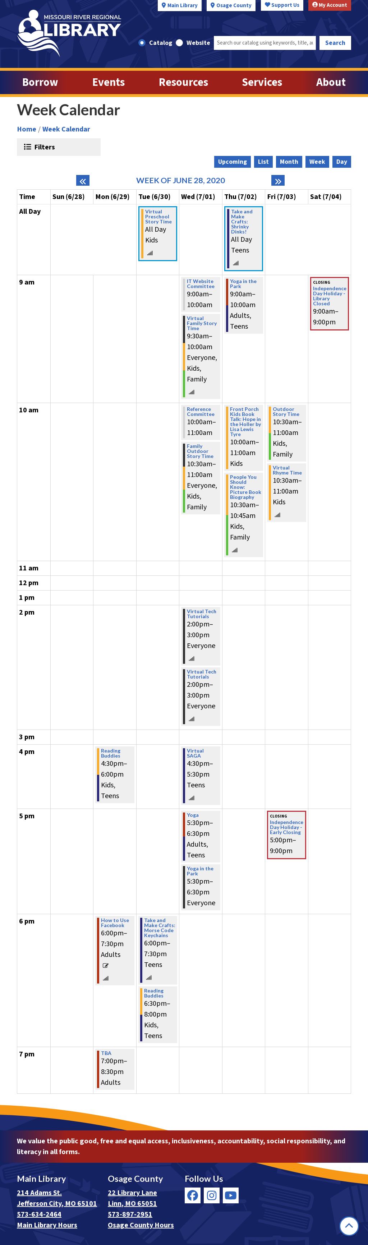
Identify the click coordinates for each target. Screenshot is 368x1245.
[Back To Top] (349, 1226)
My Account (329, 5)
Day (341, 161)
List (263, 161)
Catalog (160, 42)
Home (26, 129)
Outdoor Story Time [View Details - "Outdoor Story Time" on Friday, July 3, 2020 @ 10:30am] (286, 412)
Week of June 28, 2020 (180, 180)
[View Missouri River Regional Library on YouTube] (231, 1195)
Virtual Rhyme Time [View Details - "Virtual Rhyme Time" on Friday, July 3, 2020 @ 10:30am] (287, 470)
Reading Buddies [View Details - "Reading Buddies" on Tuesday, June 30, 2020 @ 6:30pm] (154, 993)
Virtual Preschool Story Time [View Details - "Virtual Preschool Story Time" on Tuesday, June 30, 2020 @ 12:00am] (158, 216)
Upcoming (232, 161)
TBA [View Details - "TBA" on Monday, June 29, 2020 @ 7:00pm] (106, 1053)
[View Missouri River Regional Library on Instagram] (212, 1195)
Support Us (282, 5)
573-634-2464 (39, 1214)
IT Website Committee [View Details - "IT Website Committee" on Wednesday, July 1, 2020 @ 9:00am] (201, 284)
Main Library (182, 5)
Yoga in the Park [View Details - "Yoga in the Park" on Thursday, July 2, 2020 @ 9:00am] (243, 284)
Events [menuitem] (108, 82)
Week (317, 161)
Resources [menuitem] (183, 82)
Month (289, 161)
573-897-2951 (130, 1214)
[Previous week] (82, 180)
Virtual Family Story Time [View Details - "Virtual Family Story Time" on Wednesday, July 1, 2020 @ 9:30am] (202, 323)
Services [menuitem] (262, 82)
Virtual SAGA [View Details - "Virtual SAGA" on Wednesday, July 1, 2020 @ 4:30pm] (195, 753)
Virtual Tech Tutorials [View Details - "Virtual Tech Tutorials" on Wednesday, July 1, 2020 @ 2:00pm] (201, 614)
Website (198, 42)
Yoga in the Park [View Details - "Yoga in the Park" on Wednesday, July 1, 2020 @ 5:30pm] (200, 871)
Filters (43, 147)
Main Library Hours (47, 1225)
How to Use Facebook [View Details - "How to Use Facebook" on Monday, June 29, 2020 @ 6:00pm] (115, 923)
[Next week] (278, 180)
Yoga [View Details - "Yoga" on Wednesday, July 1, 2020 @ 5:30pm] (193, 815)
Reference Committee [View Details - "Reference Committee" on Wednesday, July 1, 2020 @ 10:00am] (201, 412)
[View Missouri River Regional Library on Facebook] (193, 1195)
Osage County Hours (141, 1225)
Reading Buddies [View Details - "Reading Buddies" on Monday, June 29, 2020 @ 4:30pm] (110, 753)
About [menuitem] (331, 82)
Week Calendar (66, 129)
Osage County (234, 5)
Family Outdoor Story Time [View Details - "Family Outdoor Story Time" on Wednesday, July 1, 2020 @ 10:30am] (200, 451)
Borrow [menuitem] (40, 82)
